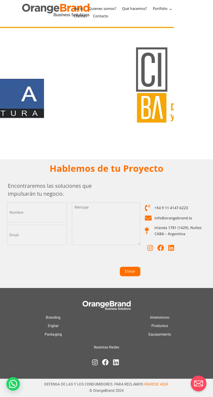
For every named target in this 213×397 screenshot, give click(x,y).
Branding (53, 317)
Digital (53, 326)
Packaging (53, 334)
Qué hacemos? (134, 8)
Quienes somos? (102, 8)
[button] (13, 384)
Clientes (80, 16)
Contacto (100, 16)
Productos (159, 326)
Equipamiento (159, 334)
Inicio (78, 8)
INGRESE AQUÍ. (156, 384)
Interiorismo (159, 317)
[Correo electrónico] (198, 383)
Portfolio (160, 8)
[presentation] (106, 258)
